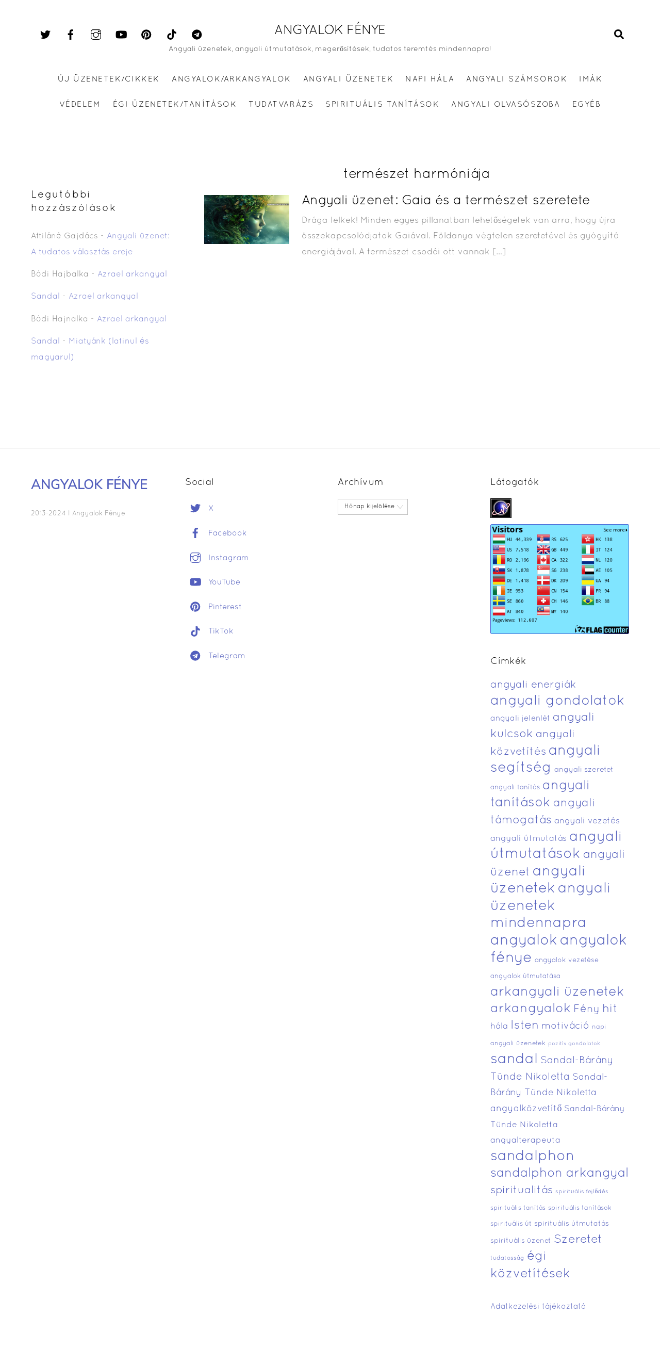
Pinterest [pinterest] (213, 607)
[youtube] (121, 35)
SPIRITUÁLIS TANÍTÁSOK (382, 104)
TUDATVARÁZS (281, 104)
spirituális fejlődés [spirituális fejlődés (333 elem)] (581, 1191)
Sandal (45, 296)
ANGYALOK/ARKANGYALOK (231, 79)
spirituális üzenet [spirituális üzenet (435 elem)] (520, 1241)
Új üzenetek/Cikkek (109, 79)
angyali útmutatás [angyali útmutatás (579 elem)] (528, 838)
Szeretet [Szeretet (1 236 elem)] (578, 1240)
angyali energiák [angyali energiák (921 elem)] (533, 685)
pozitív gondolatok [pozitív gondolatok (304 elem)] (574, 1044)
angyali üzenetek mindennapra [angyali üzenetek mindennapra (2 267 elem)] (550, 906)
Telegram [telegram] (215, 656)
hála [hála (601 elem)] (499, 1026)
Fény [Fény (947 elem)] (586, 1009)
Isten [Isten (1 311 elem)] (524, 1025)
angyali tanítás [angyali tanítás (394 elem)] (515, 788)
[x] (45, 35)
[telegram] (197, 35)
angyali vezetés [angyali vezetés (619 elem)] (587, 821)
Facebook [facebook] (216, 533)
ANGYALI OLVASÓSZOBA (505, 104)
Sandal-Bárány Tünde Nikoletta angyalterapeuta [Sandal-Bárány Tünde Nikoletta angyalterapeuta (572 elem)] (557, 1125)
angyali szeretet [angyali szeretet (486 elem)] (584, 770)
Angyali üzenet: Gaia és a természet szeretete (446, 201)
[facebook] (70, 35)
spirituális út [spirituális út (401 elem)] (511, 1224)
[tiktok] (171, 35)
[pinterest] (146, 35)
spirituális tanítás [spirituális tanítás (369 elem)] (518, 1208)
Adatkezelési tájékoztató (538, 1306)
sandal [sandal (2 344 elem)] (514, 1059)
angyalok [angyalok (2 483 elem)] (523, 941)
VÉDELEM (80, 104)
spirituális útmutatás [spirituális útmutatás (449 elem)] (571, 1224)
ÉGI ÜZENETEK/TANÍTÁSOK (175, 104)
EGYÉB (586, 104)
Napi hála (429, 79)
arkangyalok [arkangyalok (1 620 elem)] (530, 1009)
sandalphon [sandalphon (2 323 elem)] (532, 1156)
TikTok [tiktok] (209, 631)
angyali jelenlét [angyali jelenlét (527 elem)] (520, 718)
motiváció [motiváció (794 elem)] (565, 1026)
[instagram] (96, 35)
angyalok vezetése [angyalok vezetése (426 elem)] (567, 960)
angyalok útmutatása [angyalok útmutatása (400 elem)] (525, 976)
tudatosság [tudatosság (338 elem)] (507, 1258)
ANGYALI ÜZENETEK (348, 79)
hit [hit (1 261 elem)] (610, 1009)
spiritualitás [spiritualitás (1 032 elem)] (521, 1190)
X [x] (199, 508)
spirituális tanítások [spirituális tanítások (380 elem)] (580, 1208)
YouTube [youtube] (212, 582)
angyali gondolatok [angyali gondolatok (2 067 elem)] (557, 701)
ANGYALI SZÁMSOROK (516, 79)
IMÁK (590, 79)
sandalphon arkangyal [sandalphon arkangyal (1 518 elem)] (559, 1173)
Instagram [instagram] (217, 558)
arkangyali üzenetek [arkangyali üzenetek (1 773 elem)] (557, 992)
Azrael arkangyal (132, 274)
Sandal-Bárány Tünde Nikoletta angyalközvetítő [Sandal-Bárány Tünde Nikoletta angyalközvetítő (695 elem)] (548, 1093)
